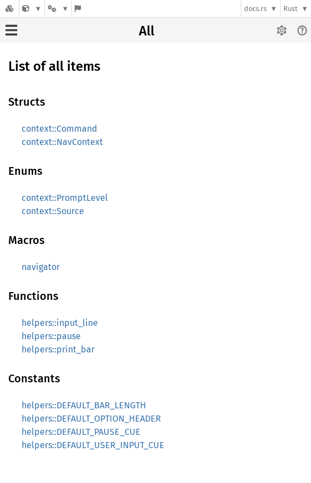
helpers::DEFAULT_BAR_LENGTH (84, 405)
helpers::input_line (60, 323)
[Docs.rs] (9, 8)
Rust (290, 8)
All (146, 31)
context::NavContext (62, 142)
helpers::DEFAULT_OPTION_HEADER (91, 418)
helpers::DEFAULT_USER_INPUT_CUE (93, 445)
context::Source (53, 211)
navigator (41, 267)
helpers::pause (51, 336)
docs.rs (255, 8)
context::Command (59, 128)
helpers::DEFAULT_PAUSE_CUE (81, 432)
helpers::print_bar (58, 349)
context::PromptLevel (65, 198)
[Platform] (58, 8)
